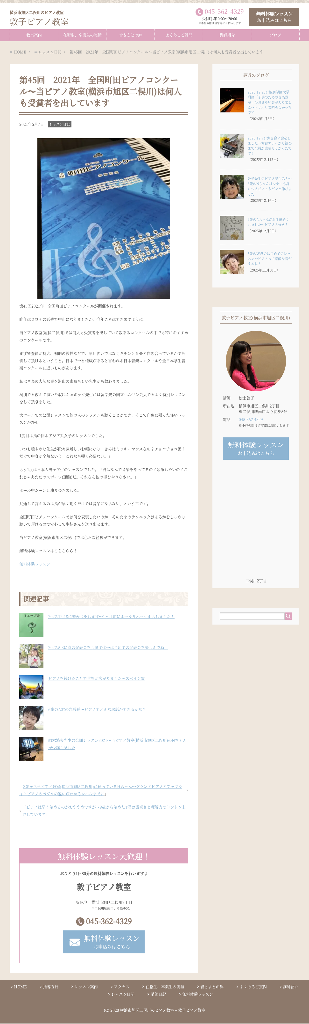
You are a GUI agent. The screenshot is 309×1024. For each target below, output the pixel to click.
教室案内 (34, 34)
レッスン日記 (59, 123)
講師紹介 (227, 34)
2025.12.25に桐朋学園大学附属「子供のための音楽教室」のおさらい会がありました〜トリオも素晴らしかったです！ (270, 101)
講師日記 (158, 995)
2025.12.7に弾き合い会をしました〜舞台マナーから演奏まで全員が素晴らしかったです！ (270, 145)
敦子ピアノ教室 (40, 18)
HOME (20, 987)
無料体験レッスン (34, 564)
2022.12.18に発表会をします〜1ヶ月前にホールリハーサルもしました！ (111, 616)
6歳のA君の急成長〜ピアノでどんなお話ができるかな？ (97, 709)
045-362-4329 (108, 921)
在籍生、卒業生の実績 (82, 34)
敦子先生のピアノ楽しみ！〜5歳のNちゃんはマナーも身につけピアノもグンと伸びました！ (270, 186)
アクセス (121, 987)
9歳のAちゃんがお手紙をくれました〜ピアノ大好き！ (268, 222)
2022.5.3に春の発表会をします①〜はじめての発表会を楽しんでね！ (108, 647)
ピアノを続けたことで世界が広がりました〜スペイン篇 (96, 678)
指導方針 (50, 987)
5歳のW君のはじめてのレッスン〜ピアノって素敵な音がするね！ (270, 258)
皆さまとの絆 (130, 34)
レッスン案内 (86, 987)
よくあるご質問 (178, 34)
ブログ (275, 34)
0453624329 (224, 11)
